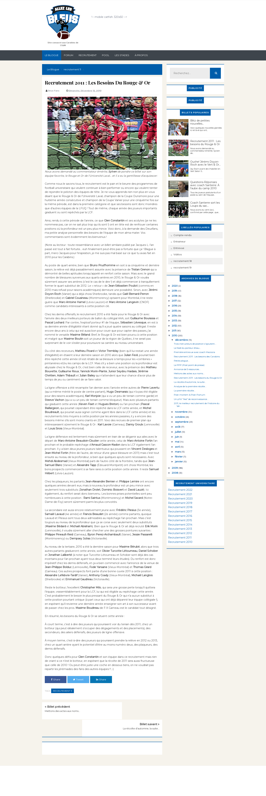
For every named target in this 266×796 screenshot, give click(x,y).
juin (177, 436)
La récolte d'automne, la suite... (141, 710)
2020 (175, 285)
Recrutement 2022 (180, 490)
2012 (174, 325)
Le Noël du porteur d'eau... (187, 348)
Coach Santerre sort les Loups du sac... (205, 204)
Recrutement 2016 (180, 516)
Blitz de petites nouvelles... (200, 122)
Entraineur (180, 241)
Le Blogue (51, 55)
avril (177, 446)
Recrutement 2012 (180, 533)
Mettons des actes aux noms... (62, 710)
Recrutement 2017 (180, 511)
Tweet (78, 679)
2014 (175, 315)
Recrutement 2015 (180, 520)
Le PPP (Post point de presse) (189, 365)
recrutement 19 (183, 267)
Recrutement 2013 (180, 528)
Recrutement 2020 (180, 498)
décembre (181, 339)
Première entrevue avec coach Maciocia (194, 352)
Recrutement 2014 (180, 524)
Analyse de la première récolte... (190, 386)
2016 (175, 305)
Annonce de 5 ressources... (187, 369)
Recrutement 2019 (180, 503)
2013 (175, 320)
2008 (175, 472)
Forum (68, 55)
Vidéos (178, 254)
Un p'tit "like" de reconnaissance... (191, 399)
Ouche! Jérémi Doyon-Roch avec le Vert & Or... (205, 163)
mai (177, 441)
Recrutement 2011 (180, 537)
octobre (180, 416)
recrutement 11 (62, 690)
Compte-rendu (183, 235)
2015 (174, 310)
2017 (174, 300)
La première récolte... (185, 390)
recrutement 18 (183, 261)
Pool (105, 55)
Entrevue (179, 248)
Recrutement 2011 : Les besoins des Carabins (197, 356)
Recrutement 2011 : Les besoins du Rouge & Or (205, 142)
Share (55, 679)
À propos (141, 55)
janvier (179, 461)
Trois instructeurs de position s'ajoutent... (195, 343)
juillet (178, 431)
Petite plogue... (182, 360)
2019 (175, 290)
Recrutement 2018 (180, 507)
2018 (175, 295)
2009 (175, 467)
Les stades (122, 55)
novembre (181, 411)
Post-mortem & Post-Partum (189, 394)
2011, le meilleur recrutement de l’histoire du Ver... (196, 404)
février (179, 456)
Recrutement (87, 55)
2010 (175, 335)
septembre (182, 421)
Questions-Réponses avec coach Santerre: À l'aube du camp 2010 (204, 185)
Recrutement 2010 (180, 542)
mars (178, 451)
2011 (174, 330)
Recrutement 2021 (180, 494)
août (178, 426)
